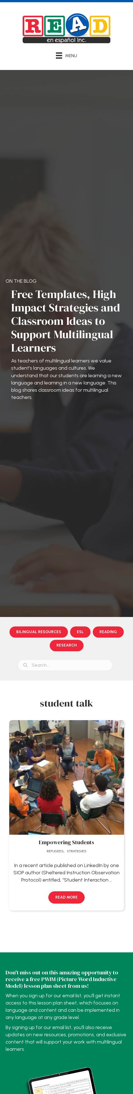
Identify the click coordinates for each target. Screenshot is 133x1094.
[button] (66, 897)
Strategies (76, 851)
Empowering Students (66, 842)
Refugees (55, 851)
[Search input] (65, 665)
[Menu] (66, 55)
